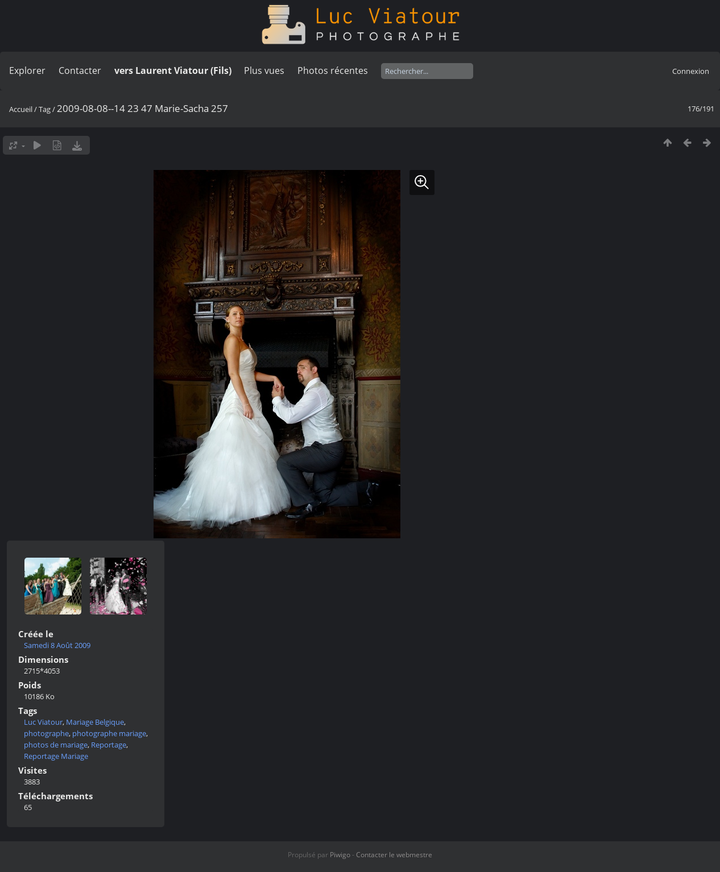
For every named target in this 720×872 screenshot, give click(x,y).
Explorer (27, 70)
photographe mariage (109, 733)
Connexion (690, 71)
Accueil (20, 109)
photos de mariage (56, 745)
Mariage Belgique (95, 722)
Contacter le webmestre (394, 854)
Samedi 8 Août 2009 (57, 645)
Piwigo (340, 854)
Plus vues (264, 70)
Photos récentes (332, 70)
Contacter (80, 70)
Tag (45, 109)
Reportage (108, 745)
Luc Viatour (43, 722)
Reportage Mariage (56, 756)
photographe (46, 733)
